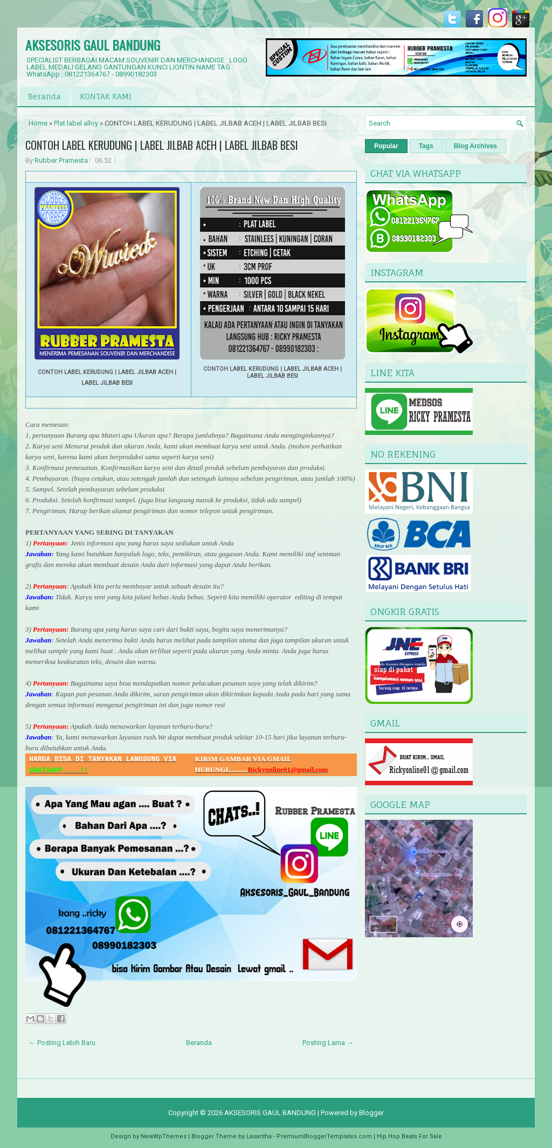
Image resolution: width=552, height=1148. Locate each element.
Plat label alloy (76, 123)
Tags (426, 146)
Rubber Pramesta (61, 160)
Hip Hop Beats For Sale (409, 1136)
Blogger (371, 1113)
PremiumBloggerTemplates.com (324, 1136)
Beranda (44, 96)
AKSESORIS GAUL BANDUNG (92, 44)
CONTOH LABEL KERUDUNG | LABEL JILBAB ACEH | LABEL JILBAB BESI (161, 145)
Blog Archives (475, 146)
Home (38, 123)
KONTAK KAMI (106, 96)
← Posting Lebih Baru (62, 1043)
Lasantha (259, 1136)
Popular (386, 146)
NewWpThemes (164, 1136)
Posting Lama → (328, 1043)
